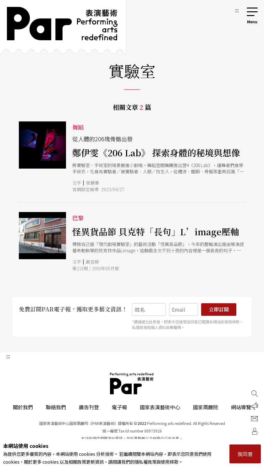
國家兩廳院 (205, 407)
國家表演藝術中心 (160, 407)
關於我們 (23, 407)
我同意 (245, 454)
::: (237, 10)
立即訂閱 (219, 309)
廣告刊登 (89, 407)
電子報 (119, 407)
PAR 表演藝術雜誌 (132, 383)
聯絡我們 (56, 407)
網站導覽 (241, 407)
